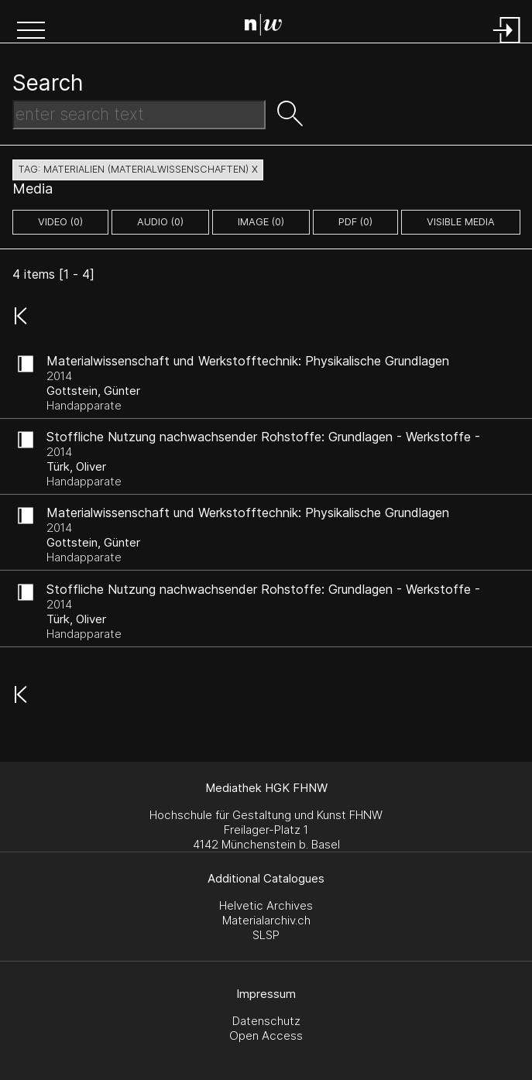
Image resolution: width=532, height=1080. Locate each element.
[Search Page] (269, 27)
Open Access (266, 1035)
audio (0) (160, 222)
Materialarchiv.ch (266, 920)
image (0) (261, 222)
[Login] (507, 44)
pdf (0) (355, 222)
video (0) (60, 222)
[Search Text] (139, 114)
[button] (31, 31)
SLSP (266, 934)
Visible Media (461, 222)
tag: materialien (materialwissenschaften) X (138, 169)
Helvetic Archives (266, 905)
